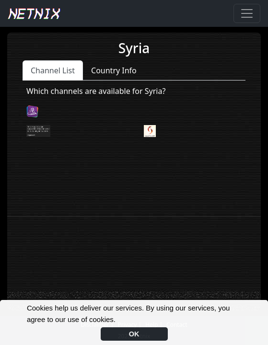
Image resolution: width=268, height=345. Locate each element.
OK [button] (134, 334)
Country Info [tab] (114, 70)
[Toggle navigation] (246, 13)
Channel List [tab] (53, 70)
